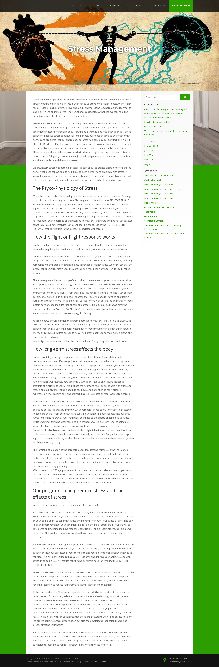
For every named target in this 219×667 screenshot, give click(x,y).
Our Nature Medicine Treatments (160, 207)
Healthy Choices (151, 202)
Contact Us (141, 5)
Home (72, 5)
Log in (103, 661)
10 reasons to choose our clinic (158, 175)
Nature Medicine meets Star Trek (160, 117)
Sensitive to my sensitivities (157, 122)
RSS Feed (95, 661)
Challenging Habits (153, 180)
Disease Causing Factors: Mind (158, 193)
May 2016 (148, 159)
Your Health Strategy (154, 220)
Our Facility (85, 5)
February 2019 (151, 146)
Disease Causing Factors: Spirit (158, 198)
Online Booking (159, 5)
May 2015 (148, 164)
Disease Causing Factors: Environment (162, 189)
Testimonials (150, 212)
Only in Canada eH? (153, 126)
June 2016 (148, 155)
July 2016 (148, 150)
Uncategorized (151, 216)
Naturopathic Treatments (108, 5)
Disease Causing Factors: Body (158, 184)
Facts (129, 5)
